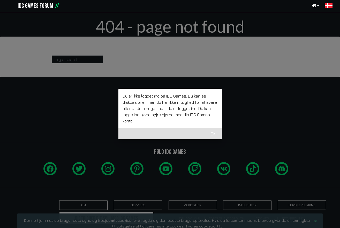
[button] (328, 6)
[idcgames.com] (10, 6)
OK (213, 134)
